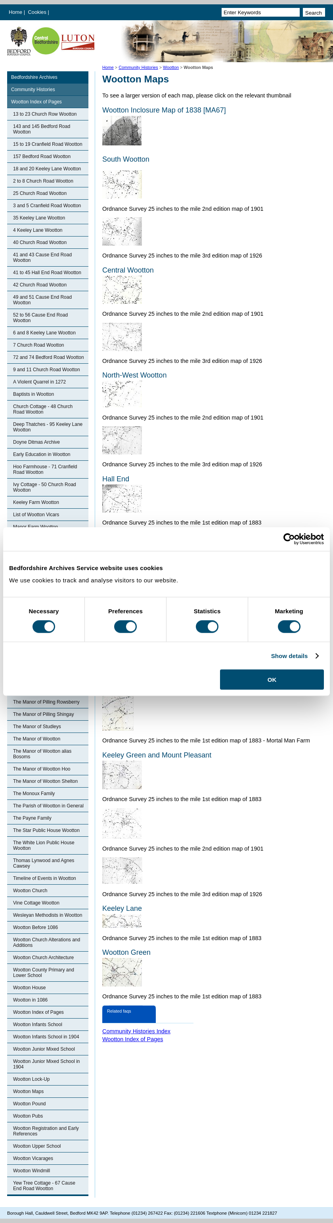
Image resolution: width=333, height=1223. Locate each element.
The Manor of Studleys (37, 726)
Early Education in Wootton (42, 454)
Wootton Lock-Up (31, 1079)
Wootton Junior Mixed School (44, 1049)
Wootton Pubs (28, 1116)
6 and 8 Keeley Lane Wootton (44, 333)
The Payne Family (32, 818)
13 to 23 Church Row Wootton (45, 114)
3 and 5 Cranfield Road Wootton (47, 205)
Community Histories (138, 67)
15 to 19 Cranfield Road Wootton (47, 144)
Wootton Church (30, 890)
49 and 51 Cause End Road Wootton (42, 299)
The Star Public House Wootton (46, 830)
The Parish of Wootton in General (48, 806)
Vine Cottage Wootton (36, 903)
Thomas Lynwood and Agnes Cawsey (43, 863)
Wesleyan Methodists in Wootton (47, 915)
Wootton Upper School (37, 1146)
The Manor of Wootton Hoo (42, 769)
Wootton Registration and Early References (46, 1131)
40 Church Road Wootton (40, 242)
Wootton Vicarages (33, 1158)
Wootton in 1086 (30, 1000)
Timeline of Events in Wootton (44, 878)
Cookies (38, 12)
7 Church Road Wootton (38, 345)
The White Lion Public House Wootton (44, 845)
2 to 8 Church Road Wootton (43, 181)
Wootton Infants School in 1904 (46, 1037)
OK (272, 679)
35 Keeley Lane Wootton (39, 218)
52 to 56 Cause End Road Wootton (40, 317)
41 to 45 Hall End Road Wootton (47, 272)
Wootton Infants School (37, 1024)
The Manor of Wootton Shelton (45, 781)
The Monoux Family (34, 793)
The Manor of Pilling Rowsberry (46, 702)
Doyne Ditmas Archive (36, 442)
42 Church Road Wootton (40, 285)
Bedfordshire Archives (34, 77)
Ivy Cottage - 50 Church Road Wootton (44, 487)
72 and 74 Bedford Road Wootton (48, 357)
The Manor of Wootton (36, 739)
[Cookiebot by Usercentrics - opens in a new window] (289, 539)
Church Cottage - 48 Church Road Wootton (43, 409)
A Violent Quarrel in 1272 (39, 382)
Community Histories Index (136, 1031)
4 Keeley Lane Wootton (38, 230)
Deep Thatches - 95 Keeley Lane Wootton (47, 427)
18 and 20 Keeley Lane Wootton (47, 169)
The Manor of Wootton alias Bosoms (42, 753)
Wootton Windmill (31, 1170)
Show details (289, 655)
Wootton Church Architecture (43, 957)
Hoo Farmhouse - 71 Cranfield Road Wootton (45, 469)
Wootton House (29, 987)
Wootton (171, 67)
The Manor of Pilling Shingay (43, 714)
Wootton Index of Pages (36, 102)
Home (15, 12)
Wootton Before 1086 (35, 927)
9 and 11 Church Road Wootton (46, 369)
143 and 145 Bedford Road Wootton (41, 129)
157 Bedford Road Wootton (42, 156)
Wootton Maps (28, 1091)
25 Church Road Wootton (40, 193)
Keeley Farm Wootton (36, 502)
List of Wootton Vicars (36, 514)
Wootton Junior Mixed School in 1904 (46, 1064)
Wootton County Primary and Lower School (43, 972)
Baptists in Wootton (33, 394)
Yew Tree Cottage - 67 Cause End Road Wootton (44, 1185)
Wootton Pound (29, 1104)
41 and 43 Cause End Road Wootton (42, 257)
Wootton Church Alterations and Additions (46, 942)
